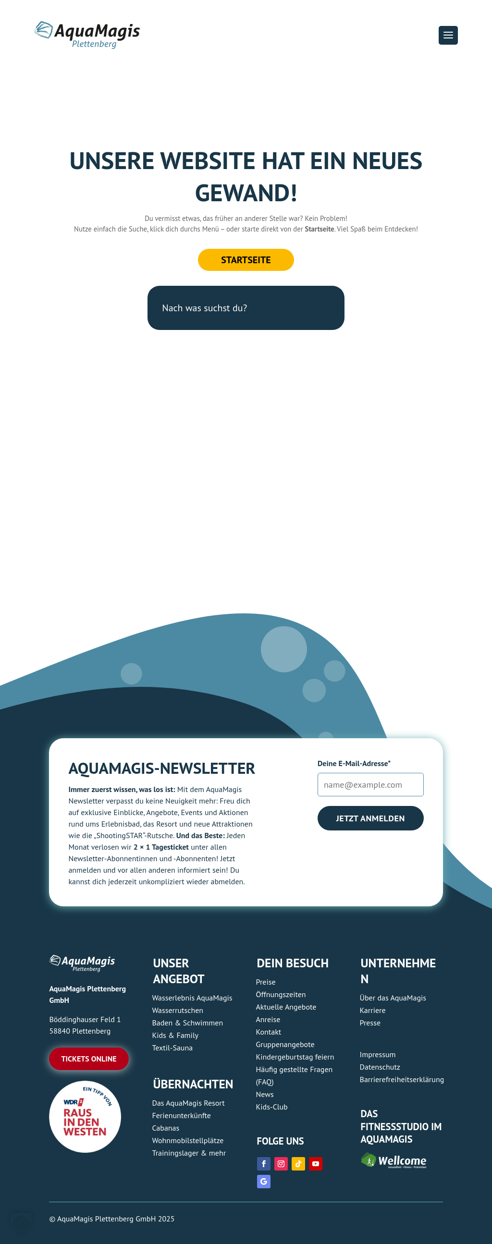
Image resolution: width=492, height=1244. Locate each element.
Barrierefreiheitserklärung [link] (402, 1079)
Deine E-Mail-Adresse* (354, 763)
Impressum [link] (378, 1054)
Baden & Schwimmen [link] (187, 1022)
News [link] (265, 1094)
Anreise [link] (268, 1019)
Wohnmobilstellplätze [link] (187, 1140)
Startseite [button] (246, 260)
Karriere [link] (373, 1010)
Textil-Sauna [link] (172, 1047)
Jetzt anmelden (370, 818)
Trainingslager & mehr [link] (189, 1153)
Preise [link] (266, 982)
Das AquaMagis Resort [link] (188, 1103)
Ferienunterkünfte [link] (181, 1115)
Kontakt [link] (269, 1032)
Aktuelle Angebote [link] (286, 1007)
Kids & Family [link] (175, 1035)
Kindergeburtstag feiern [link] (295, 1056)
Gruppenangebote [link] (285, 1044)
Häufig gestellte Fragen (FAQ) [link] (294, 1075)
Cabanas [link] (165, 1128)
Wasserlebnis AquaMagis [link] (192, 997)
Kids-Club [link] (272, 1106)
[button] (448, 35)
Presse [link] (370, 1022)
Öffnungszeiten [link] (281, 994)
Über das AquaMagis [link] (393, 997)
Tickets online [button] (88, 1058)
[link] (85, 1150)
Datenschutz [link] (380, 1067)
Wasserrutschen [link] (177, 1010)
